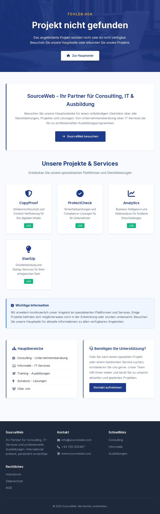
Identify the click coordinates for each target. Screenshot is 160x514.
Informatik (116, 447)
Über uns (21, 388)
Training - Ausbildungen (31, 373)
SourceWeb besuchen (80, 136)
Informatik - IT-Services (31, 365)
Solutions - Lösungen (29, 381)
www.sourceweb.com (74, 453)
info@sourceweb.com (74, 440)
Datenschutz (14, 481)
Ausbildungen (118, 453)
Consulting (116, 440)
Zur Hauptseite (80, 55)
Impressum (13, 474)
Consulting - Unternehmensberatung (40, 358)
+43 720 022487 (71, 447)
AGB (9, 488)
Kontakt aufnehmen (108, 387)
